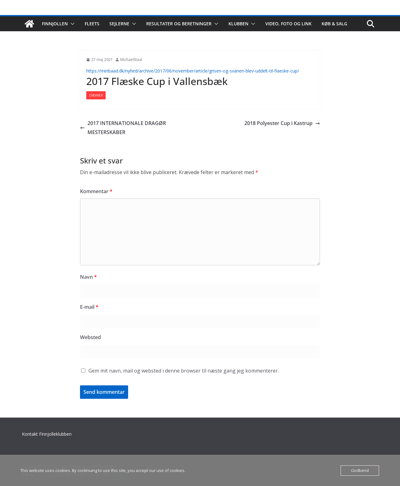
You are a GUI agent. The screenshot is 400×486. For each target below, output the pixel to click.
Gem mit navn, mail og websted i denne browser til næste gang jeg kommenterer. (183, 370)
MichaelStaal (131, 59)
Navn (88, 276)
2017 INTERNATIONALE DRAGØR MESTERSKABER (123, 128)
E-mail (89, 306)
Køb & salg (334, 24)
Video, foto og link (288, 24)
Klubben (238, 24)
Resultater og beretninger (179, 24)
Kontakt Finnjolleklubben (47, 434)
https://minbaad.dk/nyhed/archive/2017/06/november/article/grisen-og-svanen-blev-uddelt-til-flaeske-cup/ (192, 71)
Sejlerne (119, 24)
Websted (90, 337)
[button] (71, 23)
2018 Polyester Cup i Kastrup (282, 123)
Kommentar (96, 191)
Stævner (96, 95)
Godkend (360, 470)
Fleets (92, 24)
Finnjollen (55, 24)
